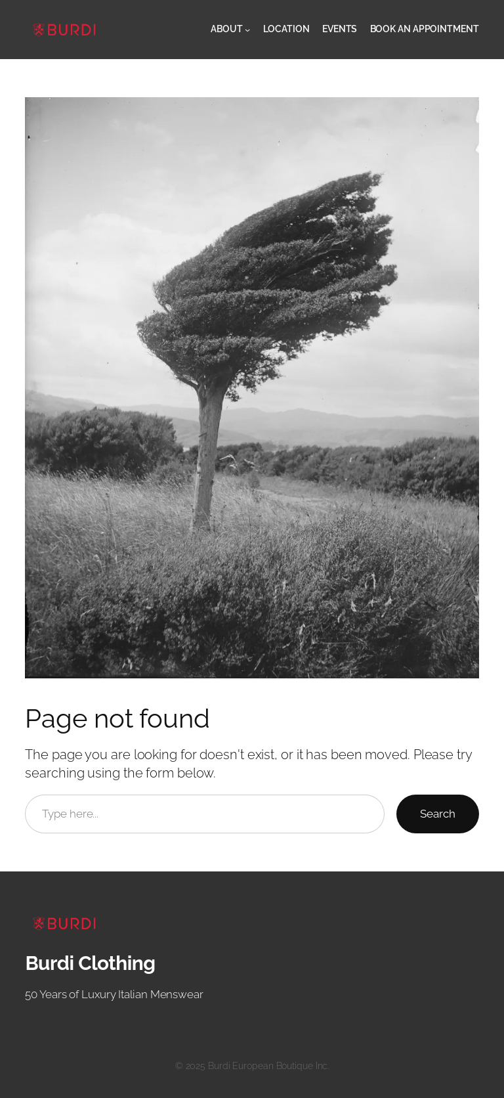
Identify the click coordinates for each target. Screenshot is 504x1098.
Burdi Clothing (90, 963)
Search (437, 813)
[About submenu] (247, 29)
